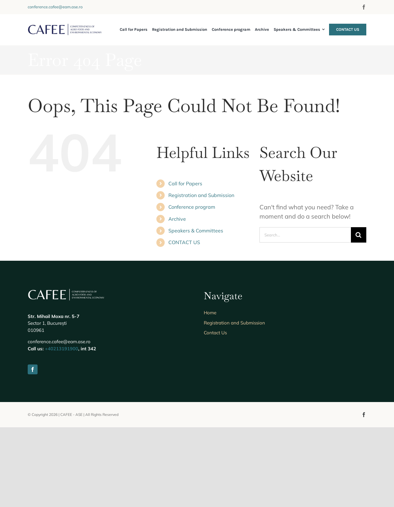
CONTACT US (184, 242)
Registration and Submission (201, 195)
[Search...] (305, 235)
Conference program (191, 207)
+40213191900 (61, 428)
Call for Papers (185, 183)
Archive (177, 219)
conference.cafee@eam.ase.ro (55, 6)
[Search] (358, 235)
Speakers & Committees (195, 230)
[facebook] (363, 7)
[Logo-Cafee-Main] (65, 26)
